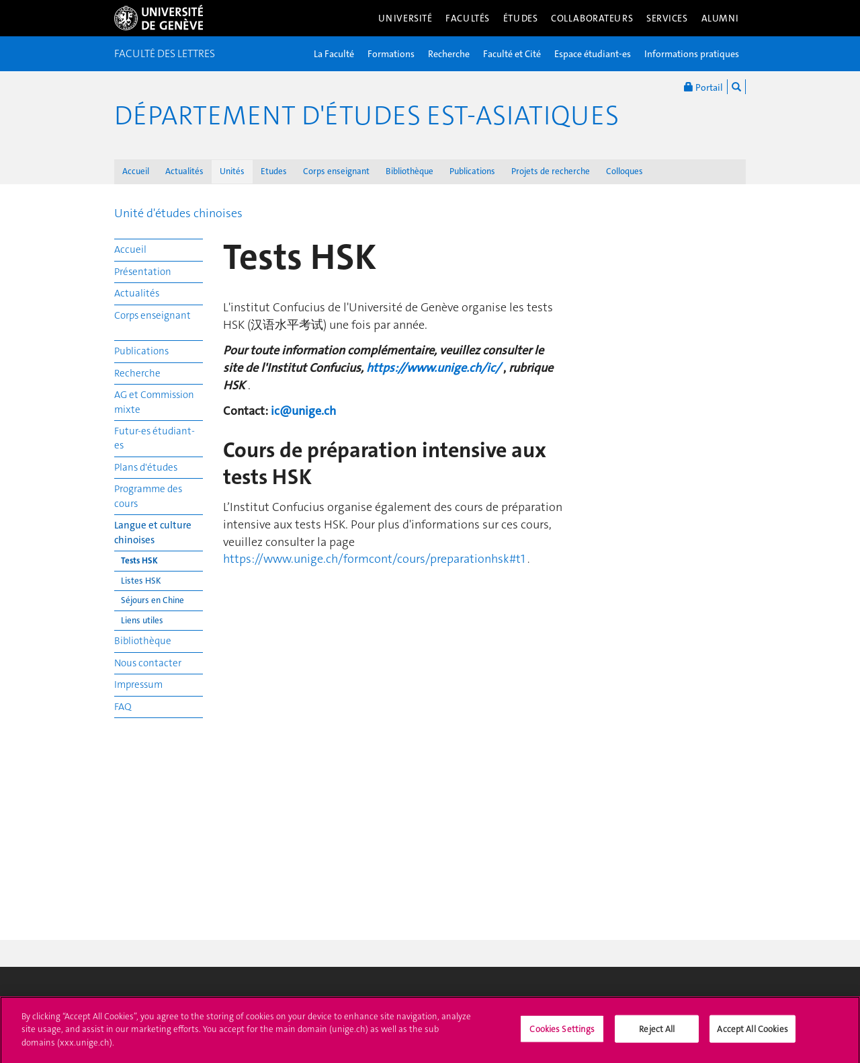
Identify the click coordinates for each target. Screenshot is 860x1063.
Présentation (142, 271)
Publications (472, 171)
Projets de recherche (550, 171)
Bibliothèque (409, 171)
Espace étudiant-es (592, 54)
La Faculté (334, 54)
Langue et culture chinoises (152, 532)
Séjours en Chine (152, 600)
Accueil (135, 171)
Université (405, 18)
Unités (232, 171)
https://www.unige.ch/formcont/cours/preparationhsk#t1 (374, 559)
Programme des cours (148, 496)
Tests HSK (139, 560)
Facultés (467, 18)
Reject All (657, 1033)
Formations (391, 54)
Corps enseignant (336, 171)
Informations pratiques (691, 54)
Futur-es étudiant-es (154, 438)
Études (520, 18)
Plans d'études (145, 467)
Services (667, 18)
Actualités (184, 171)
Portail (703, 86)
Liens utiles (142, 620)
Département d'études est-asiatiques (366, 115)
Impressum (138, 684)
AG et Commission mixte (154, 402)
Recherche (449, 54)
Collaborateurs (592, 18)
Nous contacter (147, 663)
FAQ (123, 706)
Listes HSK (141, 580)
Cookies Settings (562, 1033)
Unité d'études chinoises (178, 213)
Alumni (720, 18)
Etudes (274, 171)
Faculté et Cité (512, 54)
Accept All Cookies (752, 1033)
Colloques (624, 171)
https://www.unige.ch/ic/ (433, 368)
